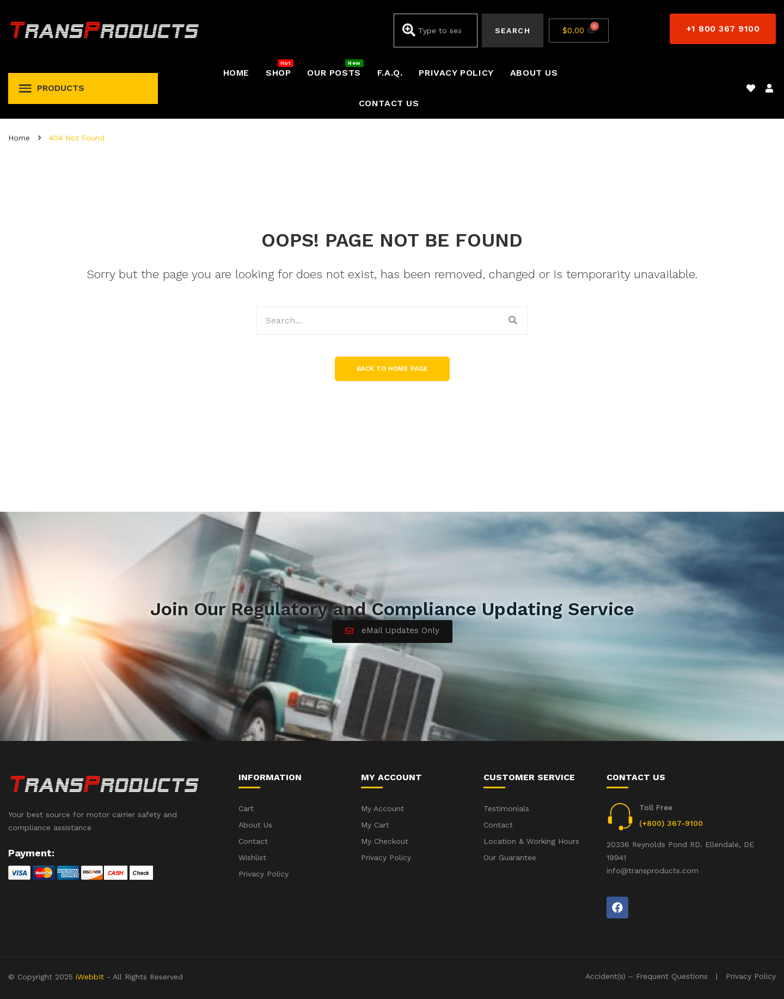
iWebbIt (90, 976)
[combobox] (435, 30)
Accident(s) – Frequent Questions (646, 976)
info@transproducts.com (653, 870)
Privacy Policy (751, 976)
